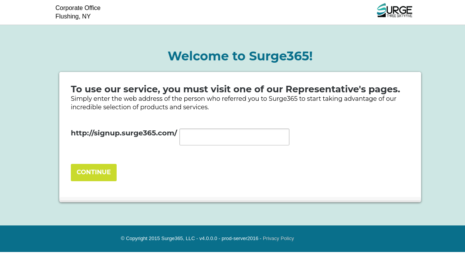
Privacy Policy (278, 238)
